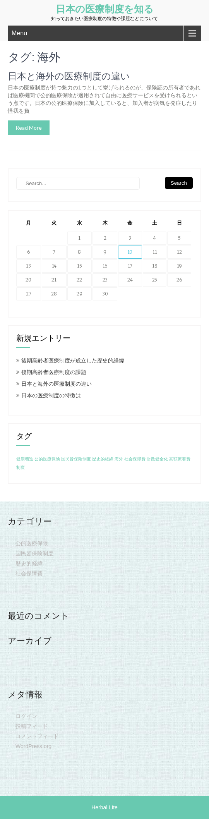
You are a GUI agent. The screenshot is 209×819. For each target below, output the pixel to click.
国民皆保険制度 (34, 553)
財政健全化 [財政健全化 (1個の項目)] (157, 459)
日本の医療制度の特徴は (51, 395)
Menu (19, 33)
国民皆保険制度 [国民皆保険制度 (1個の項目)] (76, 459)
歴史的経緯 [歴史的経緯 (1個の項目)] (102, 459)
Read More (28, 127)
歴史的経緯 (29, 563)
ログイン (26, 716)
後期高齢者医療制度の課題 (53, 372)
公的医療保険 (31, 543)
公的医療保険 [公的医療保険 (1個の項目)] (47, 459)
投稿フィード (31, 726)
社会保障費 (29, 573)
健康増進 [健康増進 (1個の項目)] (24, 459)
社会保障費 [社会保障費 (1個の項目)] (135, 459)
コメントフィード (37, 736)
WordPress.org (33, 746)
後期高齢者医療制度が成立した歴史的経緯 (72, 360)
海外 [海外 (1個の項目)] (119, 459)
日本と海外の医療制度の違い (69, 76)
